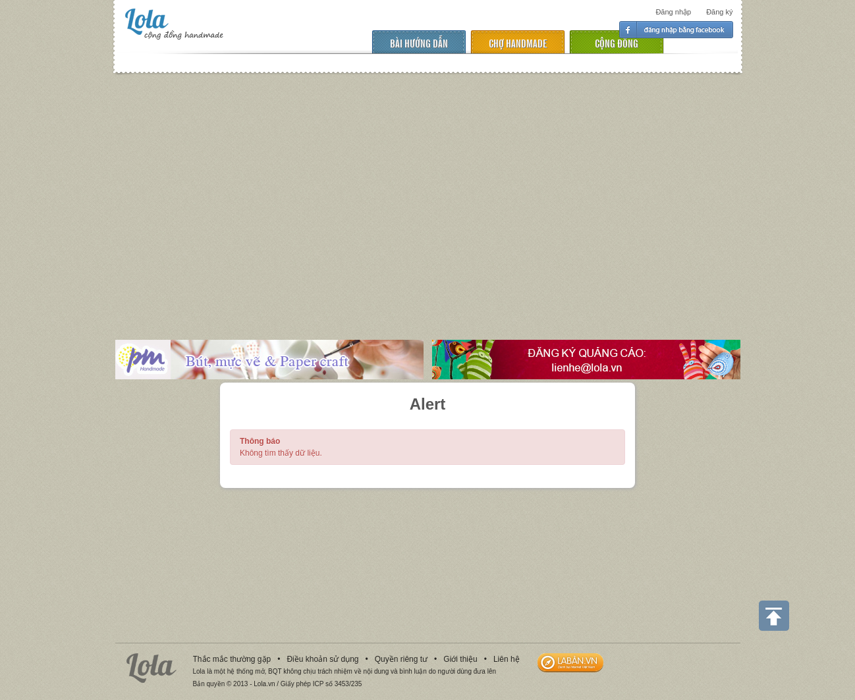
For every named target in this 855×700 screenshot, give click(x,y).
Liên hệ (506, 659)
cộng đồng (616, 42)
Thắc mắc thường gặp (232, 659)
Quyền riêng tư (401, 659)
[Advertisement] (427, 197)
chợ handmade (518, 42)
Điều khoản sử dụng (322, 659)
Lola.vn (151, 668)
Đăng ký (719, 12)
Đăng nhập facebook (676, 29)
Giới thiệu (460, 659)
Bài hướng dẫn (419, 42)
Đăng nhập (673, 12)
